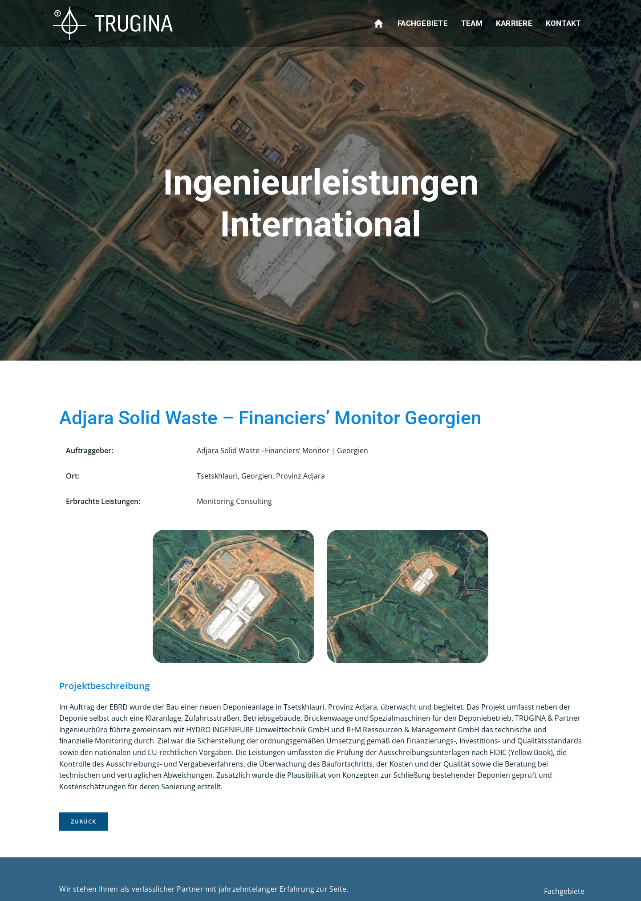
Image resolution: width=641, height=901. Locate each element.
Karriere (514, 23)
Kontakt (563, 23)
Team (472, 23)
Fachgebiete (423, 23)
